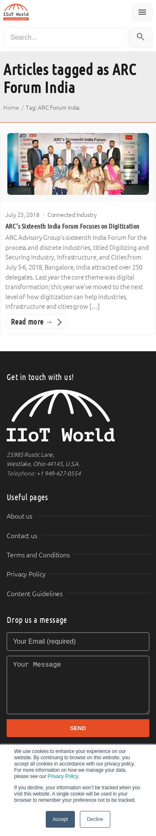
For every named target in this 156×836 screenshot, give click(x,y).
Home (11, 107)
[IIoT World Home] (78, 416)
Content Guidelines (35, 594)
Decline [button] (95, 819)
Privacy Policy (63, 776)
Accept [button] (60, 819)
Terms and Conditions (38, 555)
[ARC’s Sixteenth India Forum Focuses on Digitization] (78, 163)
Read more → (32, 321)
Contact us (22, 536)
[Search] (64, 38)
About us (19, 516)
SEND (78, 728)
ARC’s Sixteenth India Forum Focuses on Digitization (72, 226)
